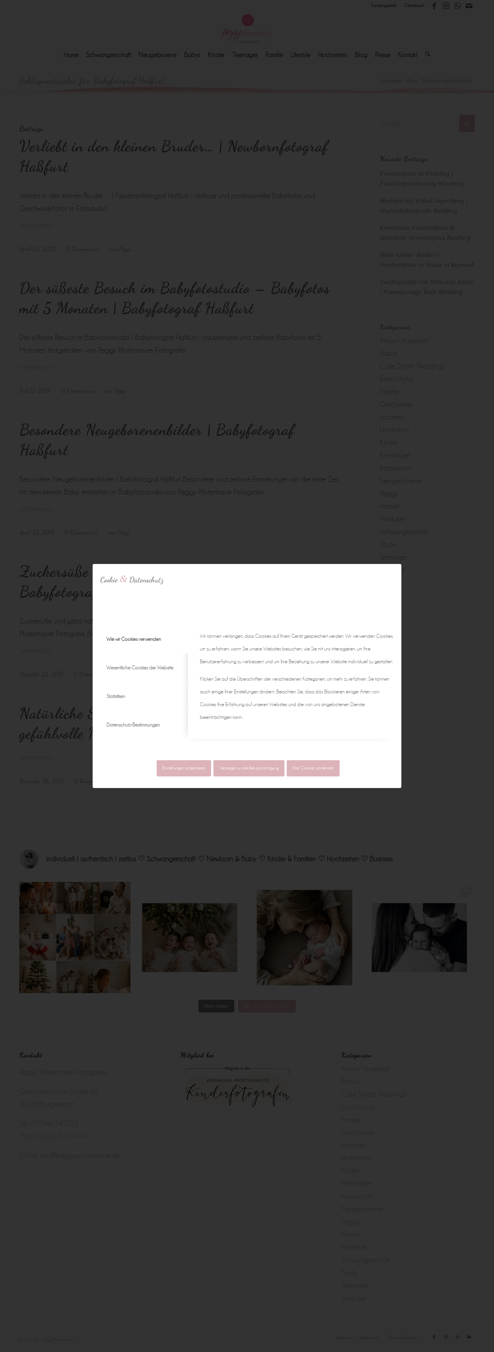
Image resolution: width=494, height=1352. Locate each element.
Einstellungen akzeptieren (183, 768)
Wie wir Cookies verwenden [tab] (134, 639)
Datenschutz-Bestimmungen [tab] (133, 725)
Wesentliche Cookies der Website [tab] (140, 668)
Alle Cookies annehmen (313, 768)
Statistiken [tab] (116, 696)
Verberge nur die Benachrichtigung (249, 768)
